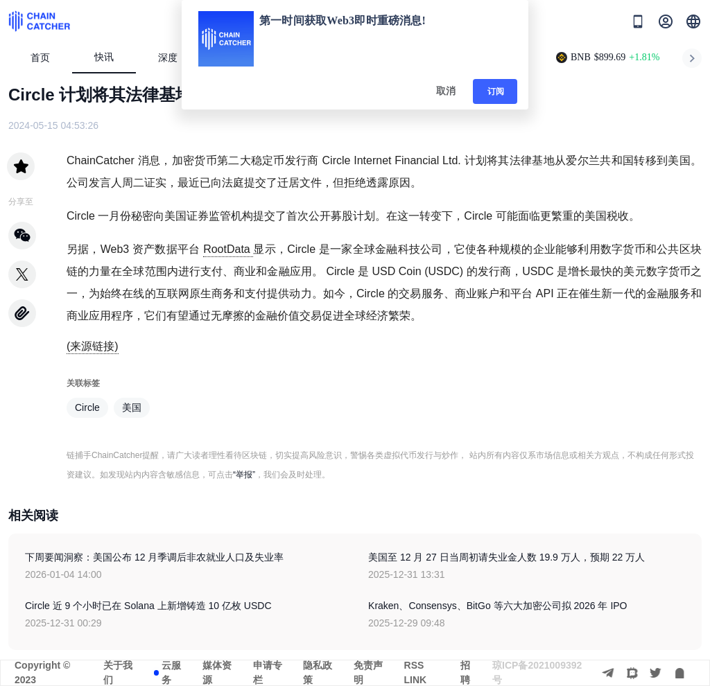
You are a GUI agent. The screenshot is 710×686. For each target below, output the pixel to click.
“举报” (244, 475)
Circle (87, 407)
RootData (228, 249)
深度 (173, 58)
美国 (131, 407)
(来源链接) (93, 346)
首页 (40, 58)
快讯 (104, 57)
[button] (693, 21)
